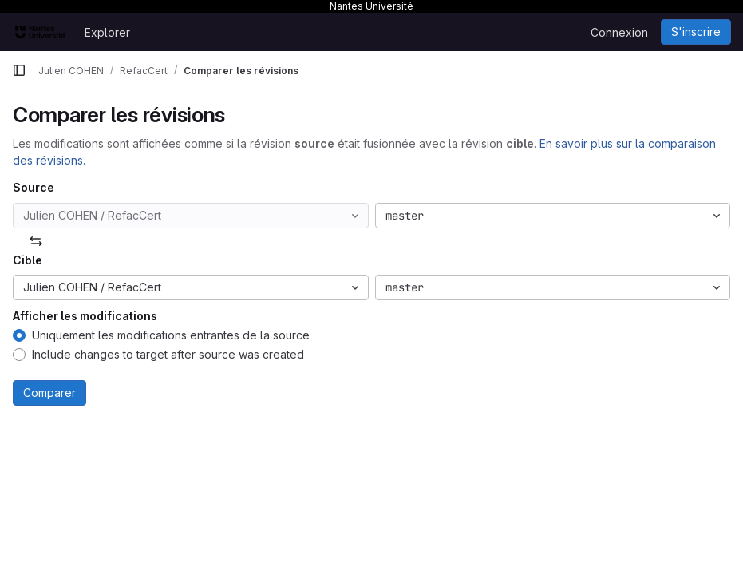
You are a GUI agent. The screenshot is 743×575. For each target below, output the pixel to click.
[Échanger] (36, 241)
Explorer (107, 32)
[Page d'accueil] (40, 32)
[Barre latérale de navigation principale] (19, 70)
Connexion (619, 32)
